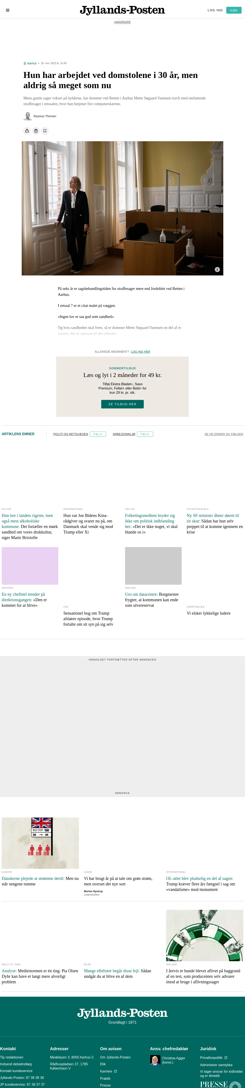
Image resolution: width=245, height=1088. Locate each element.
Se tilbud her (122, 406)
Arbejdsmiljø (124, 436)
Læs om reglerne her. (171, 1074)
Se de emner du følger (224, 436)
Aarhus (32, 65)
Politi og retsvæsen (70, 436)
